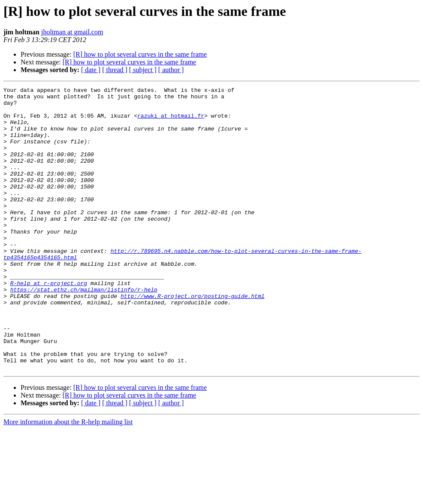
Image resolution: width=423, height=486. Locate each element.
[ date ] (90, 69)
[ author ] (171, 69)
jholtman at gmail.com (72, 32)
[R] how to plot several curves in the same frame (140, 54)
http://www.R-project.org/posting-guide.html (192, 338)
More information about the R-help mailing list (68, 478)
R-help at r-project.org (48, 323)
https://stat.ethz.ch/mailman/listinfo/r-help (83, 330)
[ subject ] (143, 69)
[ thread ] (114, 69)
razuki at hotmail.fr (170, 122)
